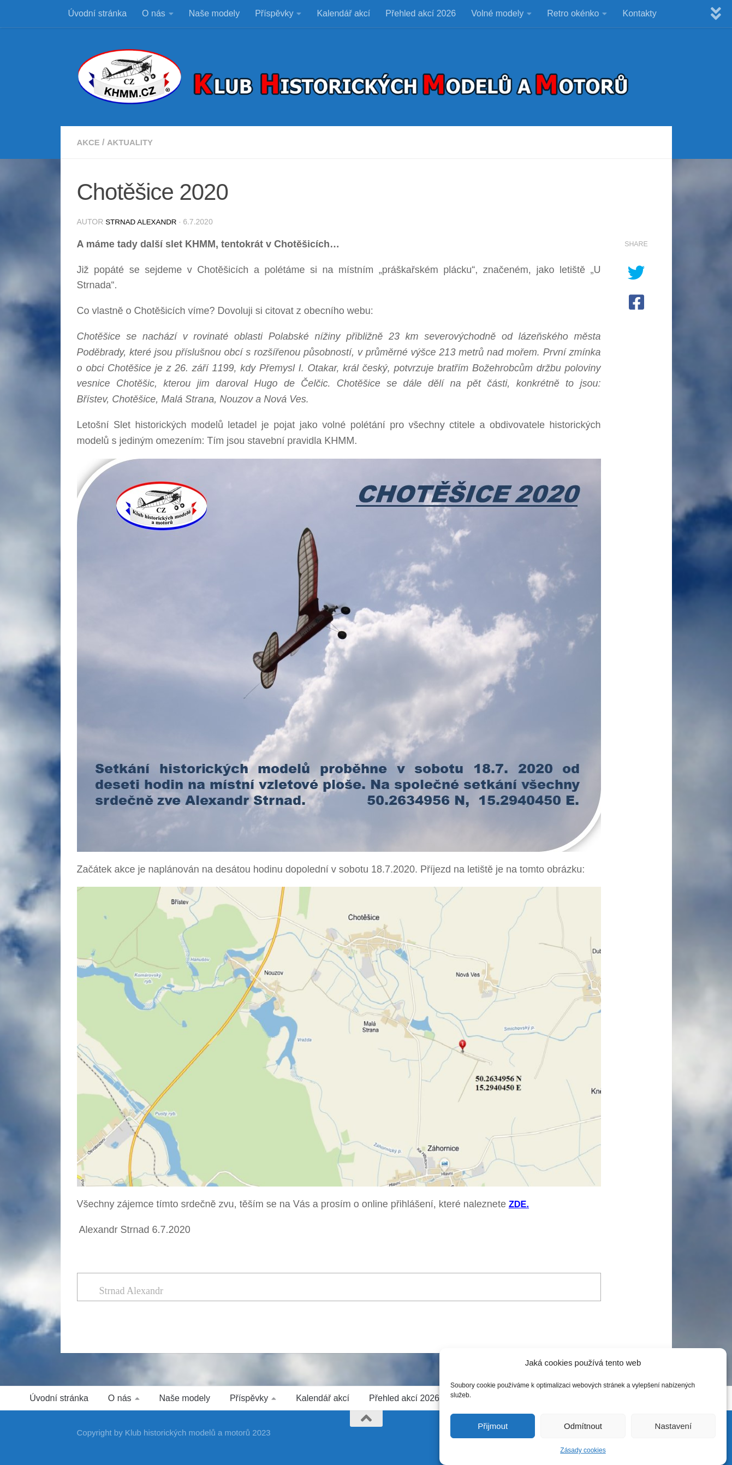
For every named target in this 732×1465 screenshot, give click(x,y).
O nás (153, 13)
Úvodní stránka (97, 13)
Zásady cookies (582, 1450)
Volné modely (497, 13)
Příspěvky (274, 13)
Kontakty (639, 13)
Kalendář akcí (343, 13)
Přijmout (493, 1426)
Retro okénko (573, 13)
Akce (89, 142)
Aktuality (133, 142)
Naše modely (214, 13)
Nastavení (673, 1426)
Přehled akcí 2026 (420, 13)
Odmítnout (583, 1426)
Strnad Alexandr (142, 221)
